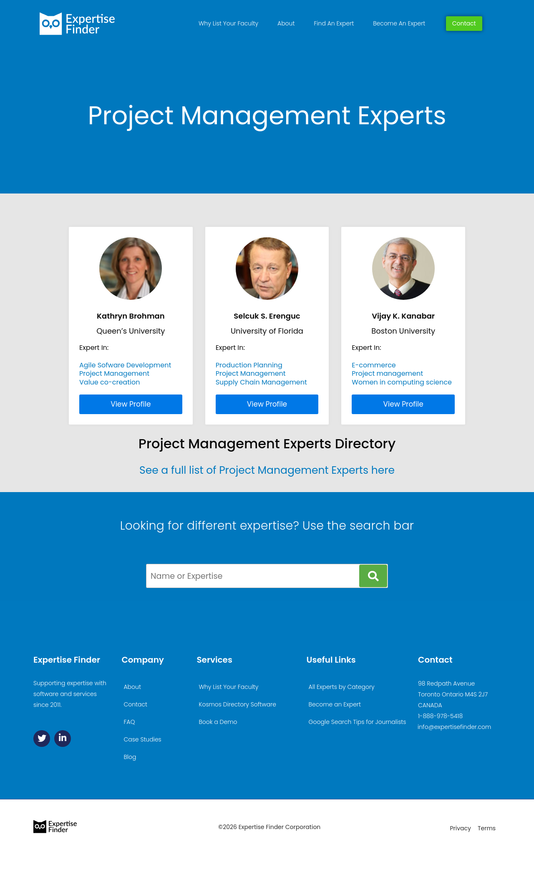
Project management (387, 373)
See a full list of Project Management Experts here (267, 470)
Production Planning (249, 365)
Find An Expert (334, 23)
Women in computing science (402, 382)
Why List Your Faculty (228, 23)
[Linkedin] (62, 738)
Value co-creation (109, 382)
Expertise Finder (66, 660)
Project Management (114, 373)
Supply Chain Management (261, 382)
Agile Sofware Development (125, 365)
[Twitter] (41, 738)
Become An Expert (399, 23)
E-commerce (373, 365)
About (286, 23)
